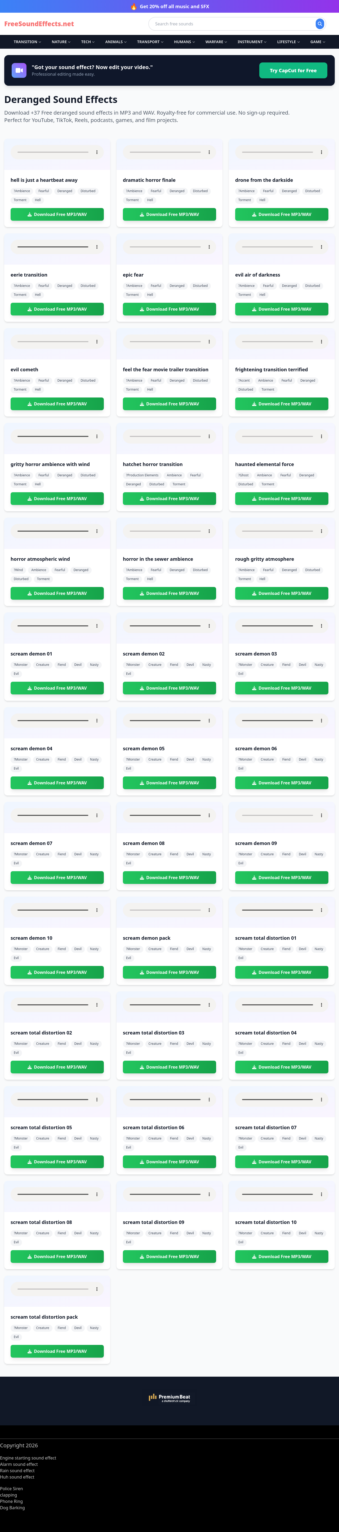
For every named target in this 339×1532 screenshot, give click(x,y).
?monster (21, 664)
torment (20, 200)
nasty (94, 664)
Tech (88, 41)
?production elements (142, 475)
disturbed (88, 191)
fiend (62, 664)
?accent (244, 380)
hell (38, 200)
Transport (150, 41)
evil (16, 673)
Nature (61, 41)
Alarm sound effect (19, 1464)
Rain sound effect (17, 1471)
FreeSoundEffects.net (39, 24)
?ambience (22, 191)
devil (78, 664)
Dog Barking (12, 1508)
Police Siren (11, 1489)
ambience (265, 380)
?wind (18, 570)
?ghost (243, 475)
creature (42, 664)
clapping (8, 1495)
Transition (27, 41)
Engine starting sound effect (28, 1458)
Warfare (216, 41)
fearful (43, 191)
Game (317, 41)
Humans (184, 41)
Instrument (252, 41)
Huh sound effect (17, 1477)
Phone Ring (11, 1501)
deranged (64, 191)
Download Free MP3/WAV (57, 214)
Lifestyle (288, 41)
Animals (116, 41)
